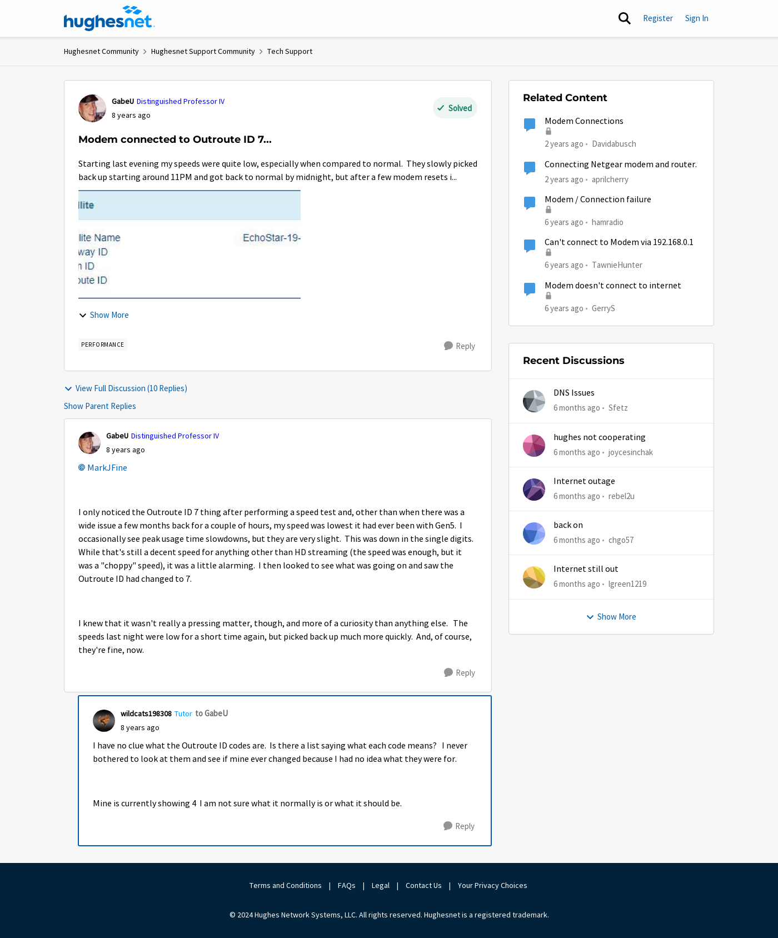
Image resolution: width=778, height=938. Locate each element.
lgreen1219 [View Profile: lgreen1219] (627, 583)
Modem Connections (584, 121)
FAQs (347, 885)
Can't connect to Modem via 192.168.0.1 (619, 242)
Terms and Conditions (286, 885)
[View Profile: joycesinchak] (534, 446)
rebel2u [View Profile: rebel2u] (622, 496)
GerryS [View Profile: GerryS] (603, 307)
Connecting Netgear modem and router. (621, 164)
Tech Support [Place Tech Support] (289, 51)
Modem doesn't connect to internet (613, 285)
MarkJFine (107, 467)
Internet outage (584, 481)
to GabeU (211, 713)
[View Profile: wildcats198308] (104, 721)
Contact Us (424, 885)
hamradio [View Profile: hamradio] (608, 222)
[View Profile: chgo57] (534, 533)
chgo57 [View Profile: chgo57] (621, 540)
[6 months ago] (576, 408)
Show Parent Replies (100, 406)
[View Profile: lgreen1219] (534, 577)
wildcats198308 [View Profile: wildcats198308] (146, 714)
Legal (381, 885)
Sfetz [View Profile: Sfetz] (618, 407)
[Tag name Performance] (102, 344)
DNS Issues (574, 392)
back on (568, 525)
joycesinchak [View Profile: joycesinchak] (631, 451)
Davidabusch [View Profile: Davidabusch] (614, 143)
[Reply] (459, 346)
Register (658, 18)
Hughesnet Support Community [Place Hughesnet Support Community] (203, 51)
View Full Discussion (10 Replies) (125, 388)
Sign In (697, 18)
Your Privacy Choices (493, 885)
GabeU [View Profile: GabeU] (123, 101)
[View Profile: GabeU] (92, 108)
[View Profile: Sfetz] (534, 401)
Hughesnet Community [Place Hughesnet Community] (101, 51)
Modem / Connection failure (598, 199)
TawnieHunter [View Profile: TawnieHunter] (617, 265)
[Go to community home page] (109, 18)
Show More (103, 315)
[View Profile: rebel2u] (534, 489)
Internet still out (586, 569)
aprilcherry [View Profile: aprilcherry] (610, 178)
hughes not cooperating (599, 437)
